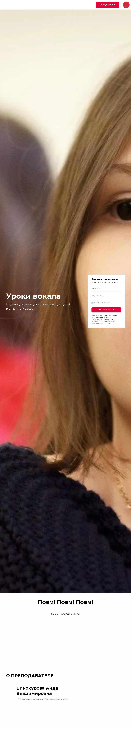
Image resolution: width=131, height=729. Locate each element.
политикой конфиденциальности (103, 322)
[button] (107, 5)
